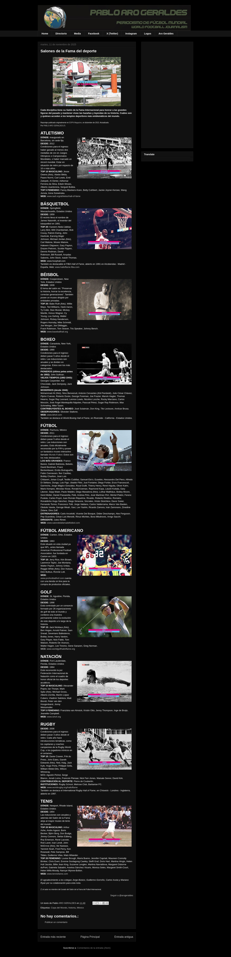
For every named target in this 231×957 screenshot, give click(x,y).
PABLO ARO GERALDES (53, 126)
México (80, 907)
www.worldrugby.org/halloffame (62, 787)
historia (72, 907)
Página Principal (90, 936)
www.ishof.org (54, 716)
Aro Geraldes (165, 33)
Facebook (93, 33)
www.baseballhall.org (57, 331)
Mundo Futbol (55, 454)
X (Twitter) (112, 33)
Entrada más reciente (53, 936)
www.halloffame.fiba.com (67, 267)
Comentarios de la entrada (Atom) (93, 948)
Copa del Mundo (59, 907)
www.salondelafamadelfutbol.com (63, 523)
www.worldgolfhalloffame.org (61, 649)
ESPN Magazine (75, 123)
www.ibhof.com (54, 415)
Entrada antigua (123, 936)
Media (77, 33)
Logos (147, 33)
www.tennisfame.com (57, 873)
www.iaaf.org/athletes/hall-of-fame (63, 196)
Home (45, 33)
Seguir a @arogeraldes (121, 895)
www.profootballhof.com (52, 578)
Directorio (61, 33)
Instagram (131, 33)
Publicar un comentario (56, 922)
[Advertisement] (167, 94)
